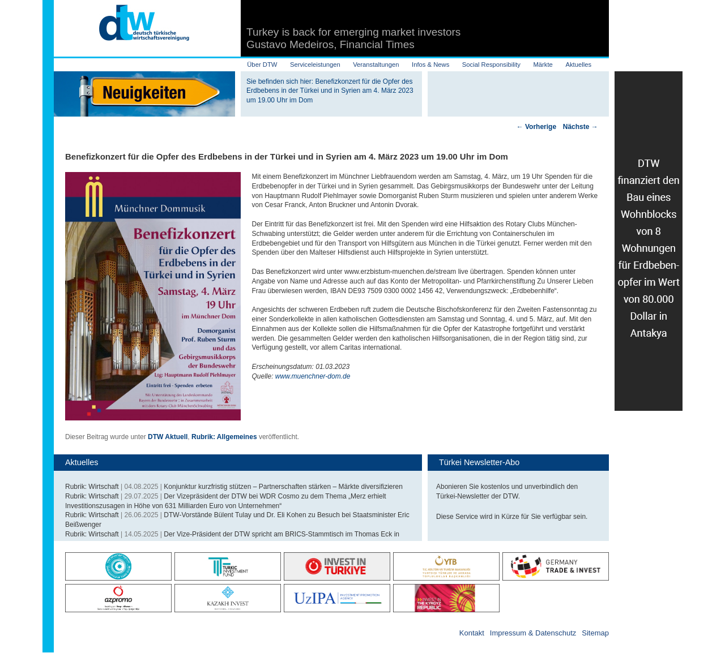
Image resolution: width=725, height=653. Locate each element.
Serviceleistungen (315, 64)
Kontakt (471, 633)
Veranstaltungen (376, 64)
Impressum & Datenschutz (533, 633)
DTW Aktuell (167, 437)
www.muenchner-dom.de (313, 376)
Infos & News (430, 64)
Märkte (542, 64)
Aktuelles (578, 64)
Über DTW (262, 64)
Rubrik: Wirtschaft (92, 487)
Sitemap (595, 633)
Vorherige (536, 127)
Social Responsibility (491, 64)
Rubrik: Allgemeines (224, 437)
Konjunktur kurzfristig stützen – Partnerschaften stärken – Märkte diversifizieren (283, 487)
